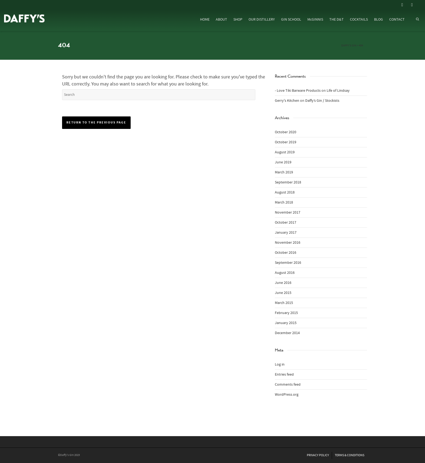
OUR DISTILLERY (262, 19)
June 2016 (283, 282)
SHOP (237, 19)
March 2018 (284, 202)
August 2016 (285, 272)
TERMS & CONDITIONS (349, 455)
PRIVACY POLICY (318, 455)
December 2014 (287, 333)
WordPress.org (286, 394)
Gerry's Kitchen (287, 100)
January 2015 (286, 323)
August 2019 (285, 152)
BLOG (378, 19)
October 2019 (285, 142)
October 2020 (285, 132)
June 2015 (283, 292)
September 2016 (288, 262)
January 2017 (286, 232)
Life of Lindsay (338, 90)
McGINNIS (315, 19)
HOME (205, 19)
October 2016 (285, 252)
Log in (280, 364)
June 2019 (283, 162)
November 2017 (287, 212)
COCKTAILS (359, 19)
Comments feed (288, 384)
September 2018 (288, 182)
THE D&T (336, 19)
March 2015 (284, 302)
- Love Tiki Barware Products (298, 90)
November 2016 (287, 242)
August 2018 (285, 192)
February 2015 (286, 312)
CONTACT (397, 19)
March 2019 (284, 172)
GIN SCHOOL (291, 19)
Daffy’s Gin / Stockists (322, 100)
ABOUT (221, 19)
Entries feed (284, 374)
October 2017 (285, 222)
